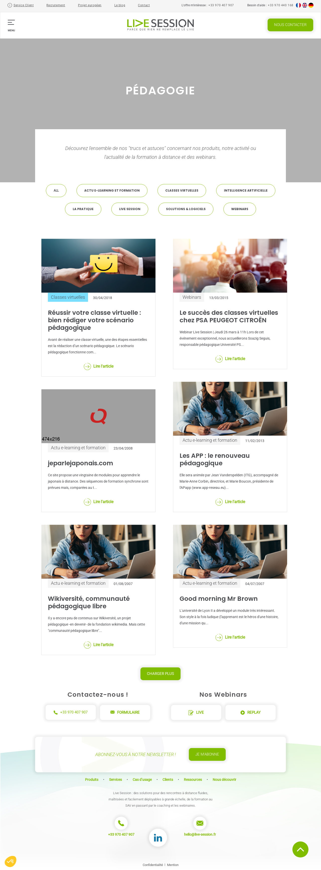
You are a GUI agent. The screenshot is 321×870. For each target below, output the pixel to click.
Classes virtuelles (181, 190)
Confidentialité (153, 865)
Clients (168, 780)
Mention (173, 865)
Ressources (193, 780)
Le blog (119, 5)
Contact (144, 5)
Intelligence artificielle (246, 190)
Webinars (239, 209)
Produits (91, 780)
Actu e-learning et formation (112, 190)
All (56, 190)
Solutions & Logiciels (186, 209)
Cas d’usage (142, 780)
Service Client (24, 5)
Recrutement (55, 5)
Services (115, 780)
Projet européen (90, 5)
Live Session (129, 209)
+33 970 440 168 (280, 5)
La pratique (83, 209)
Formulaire (125, 712)
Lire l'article (98, 366)
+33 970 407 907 (221, 5)
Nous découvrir (224, 780)
